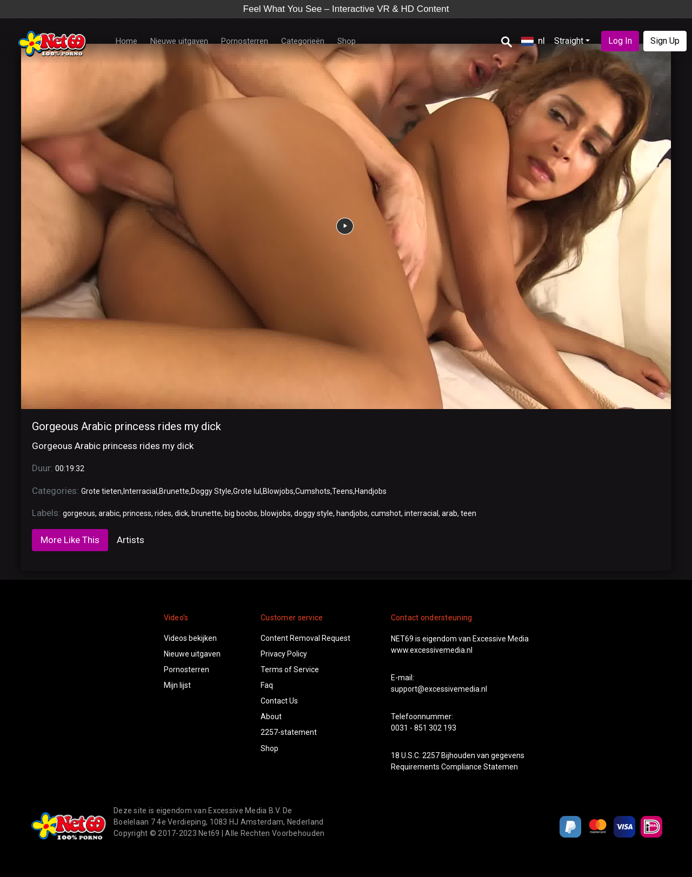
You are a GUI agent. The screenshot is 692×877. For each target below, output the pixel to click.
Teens (342, 491)
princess (137, 513)
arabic (108, 513)
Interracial (140, 491)
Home (126, 41)
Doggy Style (211, 491)
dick (181, 513)
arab (449, 513)
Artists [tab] (130, 539)
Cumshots (312, 491)
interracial (421, 513)
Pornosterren (244, 41)
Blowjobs (278, 491)
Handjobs (371, 491)
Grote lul (247, 491)
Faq (267, 685)
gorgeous (79, 513)
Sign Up (665, 41)
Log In (620, 41)
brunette (206, 513)
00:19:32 (69, 468)
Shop (346, 41)
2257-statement (289, 732)
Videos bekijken (190, 638)
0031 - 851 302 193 (423, 728)
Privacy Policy (284, 654)
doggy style (313, 513)
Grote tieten (101, 491)
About (271, 716)
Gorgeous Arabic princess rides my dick (126, 426)
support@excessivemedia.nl (439, 689)
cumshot (386, 513)
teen (468, 513)
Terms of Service (290, 669)
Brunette (174, 491)
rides (163, 513)
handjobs (352, 513)
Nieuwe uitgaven (179, 41)
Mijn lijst (177, 685)
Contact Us (279, 701)
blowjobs (276, 513)
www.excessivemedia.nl (432, 650)
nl (533, 40)
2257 (431, 755)
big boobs (240, 513)
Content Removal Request (305, 638)
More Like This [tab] (70, 539)
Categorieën (302, 41)
